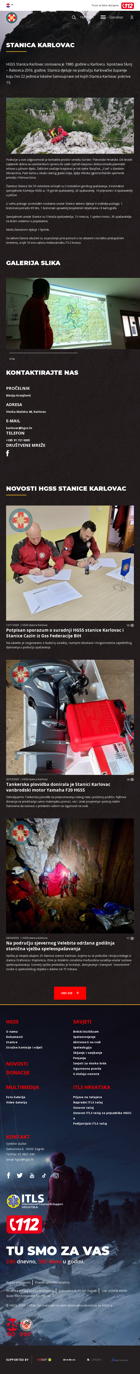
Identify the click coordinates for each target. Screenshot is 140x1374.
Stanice (11, 1042)
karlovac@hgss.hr (19, 428)
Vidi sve (70, 993)
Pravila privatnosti (18, 1282)
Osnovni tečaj (83, 1108)
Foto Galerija (15, 1097)
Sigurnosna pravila (87, 1068)
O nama (12, 1031)
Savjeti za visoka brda (89, 1063)
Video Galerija (16, 1102)
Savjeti (82, 1021)
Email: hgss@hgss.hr (20, 1159)
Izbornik (112, 17)
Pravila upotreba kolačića (52, 1282)
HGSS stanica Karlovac (35, 625)
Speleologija (82, 1047)
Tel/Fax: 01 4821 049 (20, 1154)
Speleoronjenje (84, 1037)
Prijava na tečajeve (87, 1097)
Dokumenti (14, 1037)
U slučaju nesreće (86, 1074)
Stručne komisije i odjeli (24, 1047)
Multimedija (22, 1087)
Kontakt (18, 1136)
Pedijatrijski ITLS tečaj (90, 1123)
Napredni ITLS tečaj (88, 1102)
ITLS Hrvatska (91, 1087)
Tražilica (83, 17)
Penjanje (79, 1058)
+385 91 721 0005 (18, 440)
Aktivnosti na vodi (87, 1042)
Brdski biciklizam (86, 1031)
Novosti (17, 1063)
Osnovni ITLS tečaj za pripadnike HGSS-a (102, 1115)
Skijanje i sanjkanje (87, 1053)
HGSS (12, 1021)
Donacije (18, 1072)
